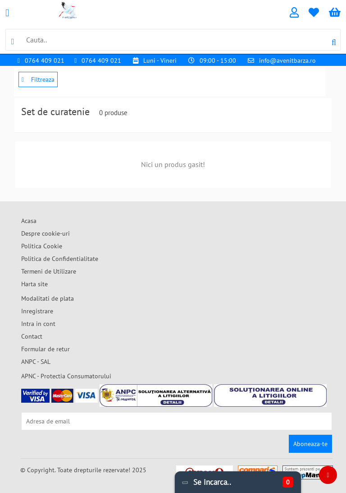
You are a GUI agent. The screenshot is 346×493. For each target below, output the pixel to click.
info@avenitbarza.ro (287, 60)
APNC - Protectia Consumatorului (66, 376)
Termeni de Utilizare (48, 271)
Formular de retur (45, 349)
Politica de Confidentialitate (59, 259)
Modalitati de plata (47, 298)
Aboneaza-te (310, 444)
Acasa (28, 221)
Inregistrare (37, 311)
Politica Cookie (41, 246)
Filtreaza (38, 79)
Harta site (34, 284)
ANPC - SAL (35, 362)
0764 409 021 (44, 60)
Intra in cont (38, 324)
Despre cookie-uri (45, 233)
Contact (31, 336)
